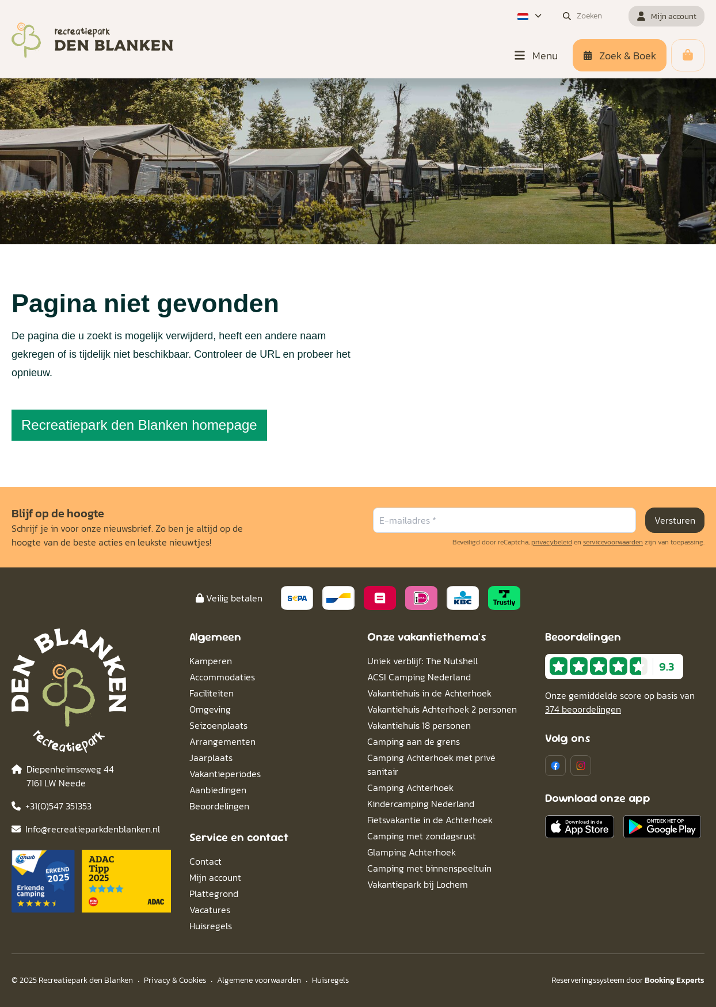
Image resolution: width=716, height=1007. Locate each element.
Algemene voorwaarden (259, 980)
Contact (205, 861)
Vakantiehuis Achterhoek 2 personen (442, 709)
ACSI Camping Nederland (419, 677)
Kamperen (210, 661)
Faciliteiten (211, 693)
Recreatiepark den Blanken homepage (139, 425)
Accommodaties (222, 677)
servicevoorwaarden (613, 542)
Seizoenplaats (218, 725)
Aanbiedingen (217, 790)
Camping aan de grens (413, 741)
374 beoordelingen (583, 709)
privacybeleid (551, 542)
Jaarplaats (211, 757)
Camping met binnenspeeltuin (429, 868)
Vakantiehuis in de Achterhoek (429, 693)
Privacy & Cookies (175, 980)
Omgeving (210, 709)
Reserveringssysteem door (627, 980)
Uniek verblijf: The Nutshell (422, 661)
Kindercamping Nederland (420, 804)
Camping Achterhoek (410, 787)
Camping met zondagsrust (421, 836)
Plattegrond (213, 893)
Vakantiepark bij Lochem (417, 884)
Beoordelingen (219, 806)
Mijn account (215, 877)
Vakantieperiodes (225, 774)
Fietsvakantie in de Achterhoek (430, 820)
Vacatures (209, 910)
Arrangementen (222, 741)
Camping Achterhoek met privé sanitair (431, 764)
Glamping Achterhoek (411, 852)
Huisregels (210, 926)
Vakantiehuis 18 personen (419, 725)
